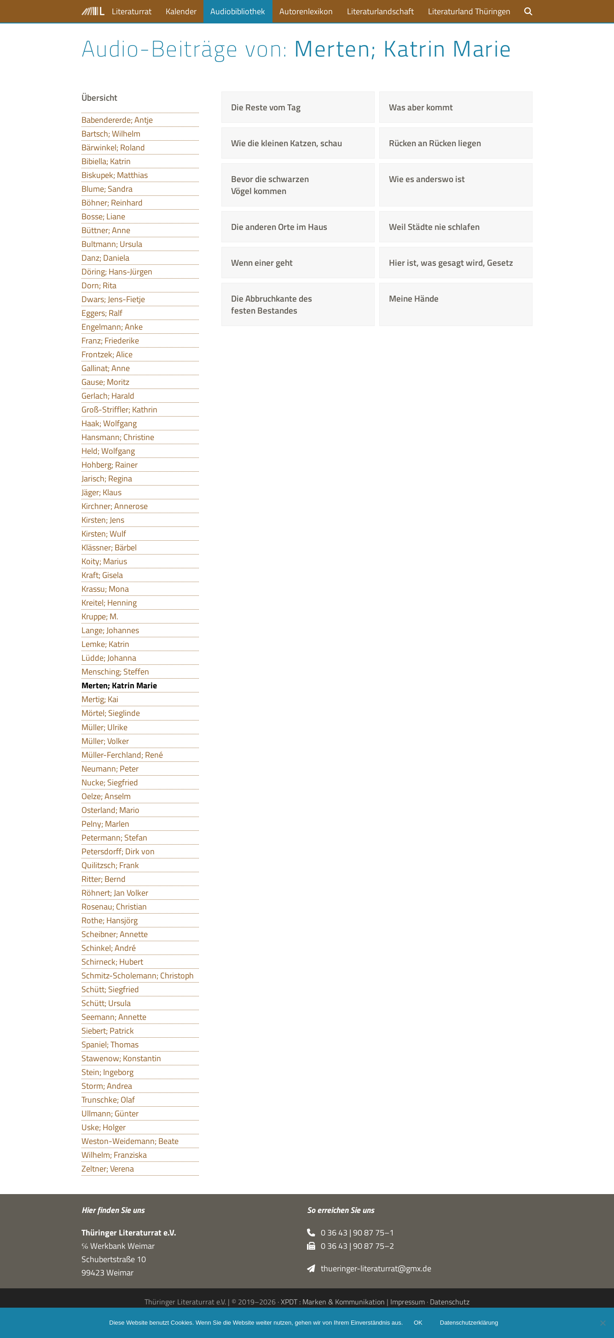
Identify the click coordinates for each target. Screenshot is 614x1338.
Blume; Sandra (107, 189)
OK (418, 1323)
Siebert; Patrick (107, 1030)
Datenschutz (449, 1301)
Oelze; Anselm (106, 796)
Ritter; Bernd (103, 879)
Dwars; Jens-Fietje (113, 299)
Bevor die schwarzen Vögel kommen (270, 184)
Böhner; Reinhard (112, 202)
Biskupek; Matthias (114, 175)
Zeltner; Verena (107, 1168)
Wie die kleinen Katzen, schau (286, 143)
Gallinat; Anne (105, 368)
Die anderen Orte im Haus (279, 226)
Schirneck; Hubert (112, 961)
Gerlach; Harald (107, 395)
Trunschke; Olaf (108, 1099)
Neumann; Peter (110, 768)
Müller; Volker (105, 741)
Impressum (407, 1301)
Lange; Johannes (110, 630)
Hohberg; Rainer (109, 464)
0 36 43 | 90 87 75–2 (350, 1246)
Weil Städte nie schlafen (434, 226)
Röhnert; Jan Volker (114, 892)
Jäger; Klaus (101, 492)
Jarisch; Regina (106, 478)
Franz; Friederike (110, 340)
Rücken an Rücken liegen (435, 143)
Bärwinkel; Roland (113, 147)
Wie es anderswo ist (427, 178)
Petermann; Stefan (114, 837)
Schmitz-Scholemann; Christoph (137, 975)
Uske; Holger (103, 1127)
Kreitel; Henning (109, 602)
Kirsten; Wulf (103, 533)
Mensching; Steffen (115, 671)
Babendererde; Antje (117, 120)
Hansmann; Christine (117, 437)
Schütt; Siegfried (110, 989)
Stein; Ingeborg (107, 1072)
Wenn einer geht (262, 262)
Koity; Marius (104, 561)
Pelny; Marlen (105, 824)
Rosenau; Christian (114, 906)
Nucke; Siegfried (109, 782)
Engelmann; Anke (112, 326)
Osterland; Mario (110, 810)
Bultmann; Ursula (111, 244)
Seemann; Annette (113, 1017)
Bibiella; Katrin (106, 161)
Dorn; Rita (98, 285)
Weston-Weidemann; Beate (130, 1141)
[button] (528, 11)
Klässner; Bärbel (109, 547)
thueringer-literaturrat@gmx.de (369, 1268)
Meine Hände (414, 298)
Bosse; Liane (103, 216)
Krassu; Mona (105, 589)
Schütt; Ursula (106, 1003)
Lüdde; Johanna (108, 658)
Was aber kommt (421, 107)
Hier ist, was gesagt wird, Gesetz (451, 262)
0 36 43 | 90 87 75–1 (350, 1232)
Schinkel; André (108, 948)
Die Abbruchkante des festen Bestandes (271, 304)
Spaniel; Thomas (110, 1044)
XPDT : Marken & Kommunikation (333, 1301)
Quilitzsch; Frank (110, 865)
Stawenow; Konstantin (121, 1058)
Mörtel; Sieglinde (110, 713)
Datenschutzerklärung (469, 1323)
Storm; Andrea (106, 1086)
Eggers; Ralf (101, 313)
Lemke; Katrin (105, 644)
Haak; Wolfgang (109, 423)
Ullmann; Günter (110, 1113)
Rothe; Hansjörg (109, 920)
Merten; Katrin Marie (119, 685)
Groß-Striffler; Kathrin (119, 409)
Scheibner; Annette (114, 934)
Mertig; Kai (99, 699)
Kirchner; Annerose (114, 506)
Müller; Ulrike (104, 727)
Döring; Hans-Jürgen (116, 271)
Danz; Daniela (105, 258)
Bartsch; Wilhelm (110, 133)
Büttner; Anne (105, 230)
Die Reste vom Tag (266, 107)
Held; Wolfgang (108, 451)
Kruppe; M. (99, 616)
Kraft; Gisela (102, 575)
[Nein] (602, 1322)
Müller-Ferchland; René (122, 755)
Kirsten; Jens (102, 520)
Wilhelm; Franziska (114, 1155)
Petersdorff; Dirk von (118, 851)
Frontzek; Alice (107, 354)
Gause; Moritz (105, 382)
